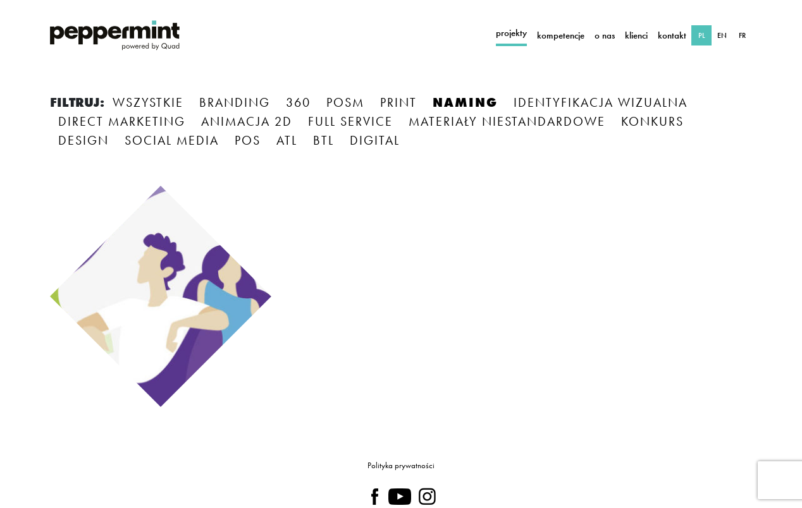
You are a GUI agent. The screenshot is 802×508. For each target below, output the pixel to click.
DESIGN (83, 140)
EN (722, 35)
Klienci (636, 35)
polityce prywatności (403, 441)
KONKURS (652, 121)
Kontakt (672, 35)
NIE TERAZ (464, 401)
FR (742, 35)
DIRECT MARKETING (121, 121)
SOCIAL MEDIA (172, 140)
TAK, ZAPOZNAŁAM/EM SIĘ (307, 401)
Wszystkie (148, 102)
